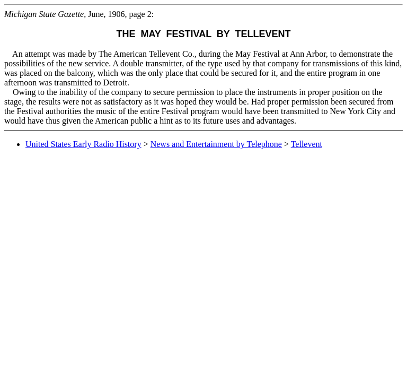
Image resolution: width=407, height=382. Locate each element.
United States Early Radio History (83, 144)
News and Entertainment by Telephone (216, 144)
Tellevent (306, 144)
